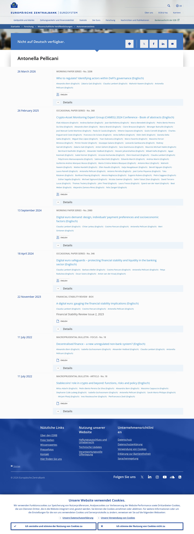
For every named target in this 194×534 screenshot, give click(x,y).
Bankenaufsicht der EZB (167, 20)
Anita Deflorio (119, 135)
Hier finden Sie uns (51, 458)
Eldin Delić (141, 135)
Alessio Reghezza (109, 175)
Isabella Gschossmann (91, 349)
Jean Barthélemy (112, 122)
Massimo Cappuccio (150, 388)
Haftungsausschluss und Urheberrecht (93, 441)
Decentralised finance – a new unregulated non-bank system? (94, 344)
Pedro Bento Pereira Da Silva (92, 388)
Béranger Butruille (155, 126)
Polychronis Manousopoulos (71, 159)
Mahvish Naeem (136, 83)
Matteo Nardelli (81, 167)
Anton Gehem (102, 147)
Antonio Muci (144, 163)
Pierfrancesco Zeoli (117, 396)
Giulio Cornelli (151, 130)
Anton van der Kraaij (107, 273)
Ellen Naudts (105, 167)
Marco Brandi (106, 126)
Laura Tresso (124, 183)
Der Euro (96, 20)
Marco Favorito (131, 139)
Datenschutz (125, 439)
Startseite (15, 26)
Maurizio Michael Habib (156, 147)
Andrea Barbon (87, 122)
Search (169, 5)
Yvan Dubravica (107, 139)
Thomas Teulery (79, 183)
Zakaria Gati (86, 83)
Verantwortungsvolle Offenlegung (90, 453)
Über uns (149, 12)
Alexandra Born (63, 83)
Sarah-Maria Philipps (156, 392)
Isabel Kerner (81, 155)
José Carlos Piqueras (142, 171)
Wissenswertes (48, 444)
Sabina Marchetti (102, 159)
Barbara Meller (89, 269)
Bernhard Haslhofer (67, 151)
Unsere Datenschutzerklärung (78, 517)
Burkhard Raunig (83, 175)
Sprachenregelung (128, 458)
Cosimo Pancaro (112, 226)
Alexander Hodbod (95, 151)
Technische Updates (90, 447)
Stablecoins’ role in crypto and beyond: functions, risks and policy (96, 383)
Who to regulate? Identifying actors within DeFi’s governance (93, 78)
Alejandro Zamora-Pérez (84, 187)
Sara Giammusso (126, 147)
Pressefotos (47, 449)
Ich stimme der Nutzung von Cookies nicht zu (140, 526)
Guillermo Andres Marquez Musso (71, 163)
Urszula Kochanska (106, 155)
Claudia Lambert (110, 83)
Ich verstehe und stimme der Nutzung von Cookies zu (53, 526)
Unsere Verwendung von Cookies (118, 517)
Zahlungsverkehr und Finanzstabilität (57, 20)
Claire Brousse (129, 126)
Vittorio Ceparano (126, 130)
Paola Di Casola (100, 130)
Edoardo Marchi (128, 159)
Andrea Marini (153, 159)
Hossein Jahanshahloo (125, 151)
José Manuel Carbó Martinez (69, 130)
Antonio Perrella (114, 171)
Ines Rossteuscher (89, 396)
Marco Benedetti (138, 122)
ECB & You (163, 12)
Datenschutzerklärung (130, 444)
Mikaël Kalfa (151, 151)
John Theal (103, 183)
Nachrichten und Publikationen (135, 20)
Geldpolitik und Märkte (24, 20)
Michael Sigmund (90, 179)
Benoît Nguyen (155, 167)
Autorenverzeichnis (85, 26)
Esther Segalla (64, 179)
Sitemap (16, 466)
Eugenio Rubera (135, 175)
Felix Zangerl (112, 187)
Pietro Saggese (160, 175)
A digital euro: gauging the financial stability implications (91, 303)
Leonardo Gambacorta (135, 143)
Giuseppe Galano (106, 143)
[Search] (153, 5)
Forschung (110, 20)
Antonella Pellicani (88, 171)
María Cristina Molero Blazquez (112, 163)
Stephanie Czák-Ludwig (66, 392)
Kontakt (44, 454)
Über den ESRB (48, 435)
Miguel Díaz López (80, 139)
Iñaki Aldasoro (62, 122)
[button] (173, 6)
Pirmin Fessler (81, 143)
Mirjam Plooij (64, 396)
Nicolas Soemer (116, 179)
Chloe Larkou (88, 226)
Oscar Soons (81, 273)
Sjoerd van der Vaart (150, 183)
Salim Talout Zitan (142, 179)
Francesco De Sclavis (93, 135)
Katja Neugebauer (130, 167)
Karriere (177, 12)
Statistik (83, 20)
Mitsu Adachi (62, 388)
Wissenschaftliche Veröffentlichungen (55, 26)
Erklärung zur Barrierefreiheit (134, 453)
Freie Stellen (47, 440)
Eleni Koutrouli (133, 155)
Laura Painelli (62, 171)
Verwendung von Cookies (132, 449)
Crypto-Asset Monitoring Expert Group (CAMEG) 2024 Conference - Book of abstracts (109, 117)
